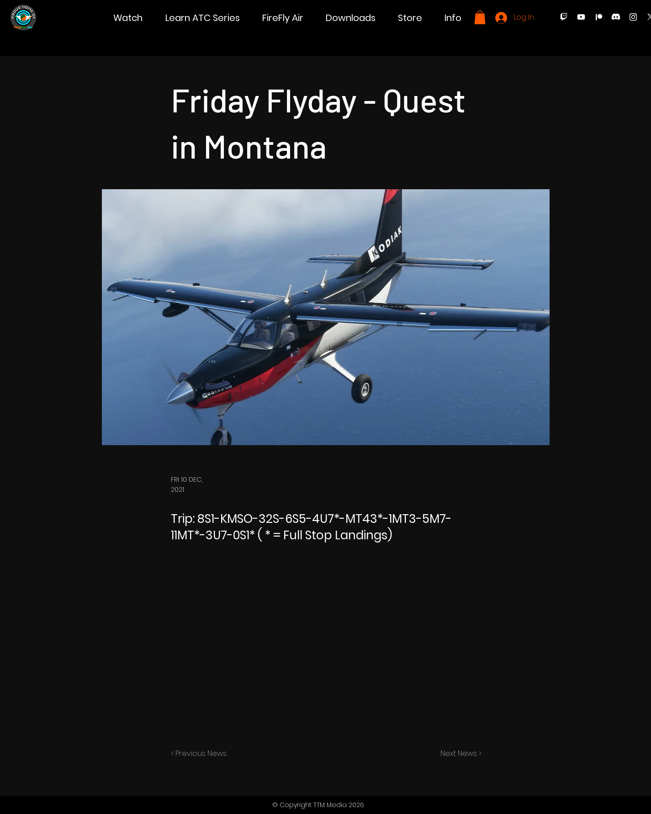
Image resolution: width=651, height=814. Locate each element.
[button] (128, 18)
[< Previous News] (201, 754)
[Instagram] (633, 17)
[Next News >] (459, 754)
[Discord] (615, 17)
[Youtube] (581, 17)
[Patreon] (598, 17)
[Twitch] (563, 17)
